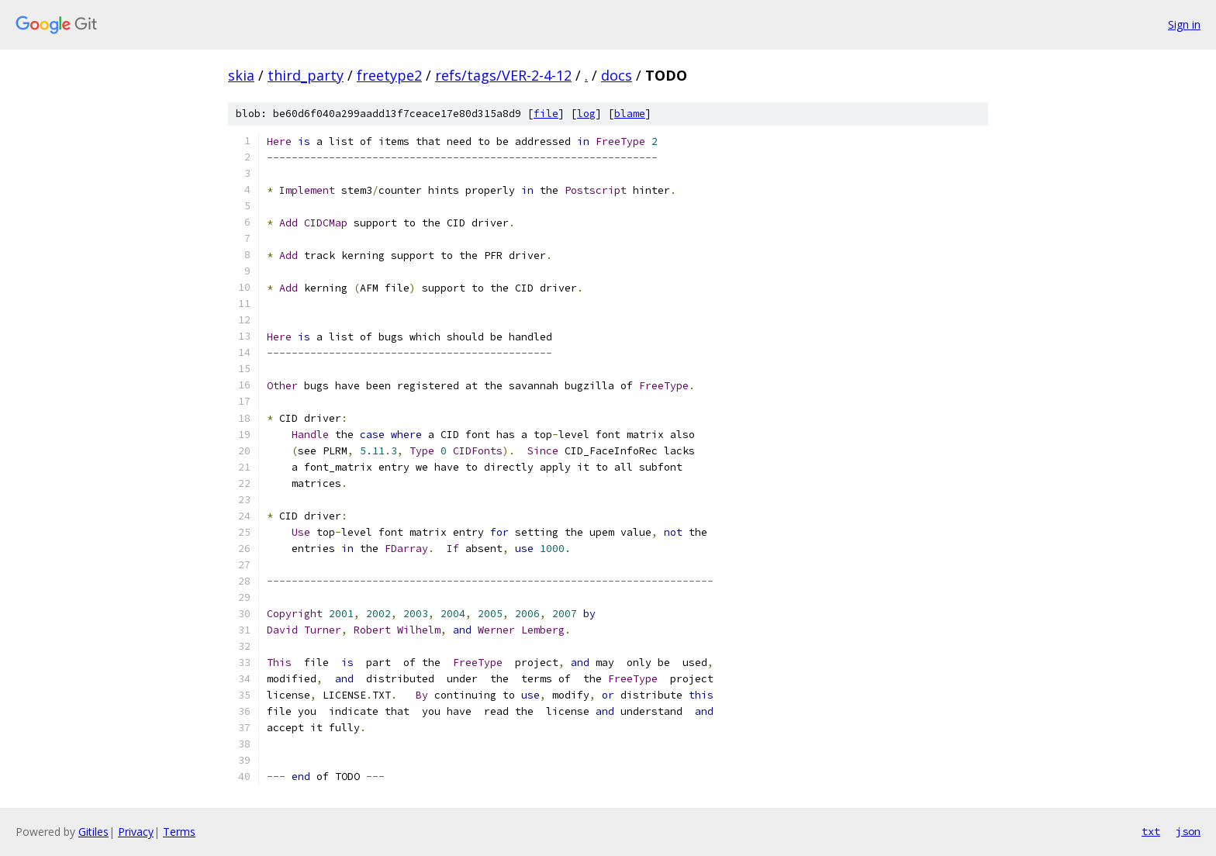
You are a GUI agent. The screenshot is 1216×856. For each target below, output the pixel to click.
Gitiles (93, 831)
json (1188, 831)
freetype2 (389, 75)
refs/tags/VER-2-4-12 (503, 75)
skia (241, 75)
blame (629, 113)
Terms (179, 831)
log (586, 113)
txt (1151, 831)
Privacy (136, 831)
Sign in (1184, 24)
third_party (306, 75)
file (546, 113)
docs (616, 75)
